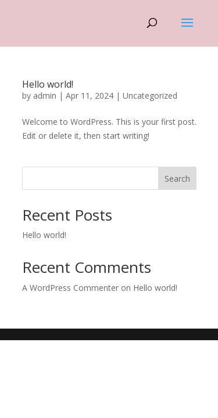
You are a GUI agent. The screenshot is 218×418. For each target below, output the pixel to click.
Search (177, 178)
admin (44, 95)
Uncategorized (150, 95)
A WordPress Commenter (70, 287)
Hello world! (47, 84)
